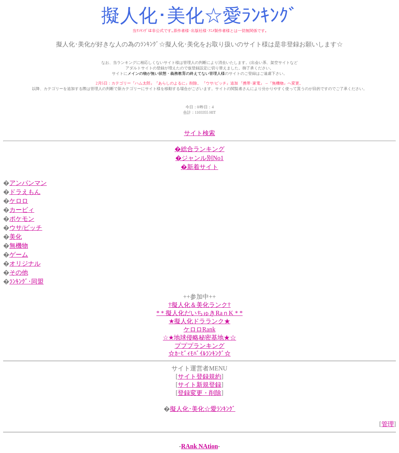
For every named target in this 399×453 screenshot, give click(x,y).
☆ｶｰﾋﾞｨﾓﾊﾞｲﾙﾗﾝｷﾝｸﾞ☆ (199, 353)
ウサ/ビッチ (25, 227)
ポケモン (21, 218)
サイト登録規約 (199, 376)
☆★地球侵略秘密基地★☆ (199, 337)
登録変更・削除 (199, 393)
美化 (15, 236)
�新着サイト (199, 167)
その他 (18, 272)
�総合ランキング (199, 149)
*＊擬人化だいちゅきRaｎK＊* (199, 313)
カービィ (21, 209)
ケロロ (18, 200)
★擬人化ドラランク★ (199, 321)
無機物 (18, 245)
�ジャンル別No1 (199, 158)
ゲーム (18, 254)
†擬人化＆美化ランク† (199, 304)
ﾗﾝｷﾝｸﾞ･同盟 (26, 281)
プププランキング (199, 345)
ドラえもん (25, 192)
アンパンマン (28, 183)
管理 (387, 424)
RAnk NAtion (199, 446)
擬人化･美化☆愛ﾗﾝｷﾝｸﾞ (202, 408)
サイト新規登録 (199, 384)
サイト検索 (199, 133)
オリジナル (25, 263)
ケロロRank (199, 329)
